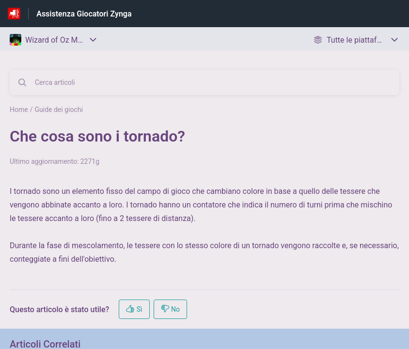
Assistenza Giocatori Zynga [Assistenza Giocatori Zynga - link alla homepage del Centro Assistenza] (83, 13)
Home (19, 109)
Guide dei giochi (58, 109)
